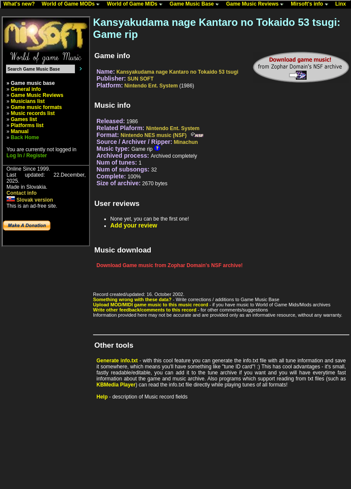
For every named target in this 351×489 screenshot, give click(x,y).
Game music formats (36, 107)
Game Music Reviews (257, 4)
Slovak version (29, 200)
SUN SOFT (140, 79)
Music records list (33, 113)
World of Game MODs (72, 4)
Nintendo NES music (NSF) (153, 135)
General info (26, 89)
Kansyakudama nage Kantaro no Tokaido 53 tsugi (177, 72)
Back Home (25, 137)
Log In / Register (26, 156)
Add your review (133, 225)
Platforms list (27, 125)
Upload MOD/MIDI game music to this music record (150, 304)
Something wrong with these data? (132, 299)
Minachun (186, 142)
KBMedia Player (116, 385)
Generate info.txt (117, 361)
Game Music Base (196, 4)
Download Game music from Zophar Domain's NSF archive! (169, 265)
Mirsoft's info (311, 4)
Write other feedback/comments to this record (144, 309)
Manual (19, 131)
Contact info (21, 193)
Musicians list (28, 101)
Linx (343, 4)
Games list (24, 119)
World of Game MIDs (136, 4)
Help (102, 397)
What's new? (21, 4)
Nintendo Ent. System (151, 86)
